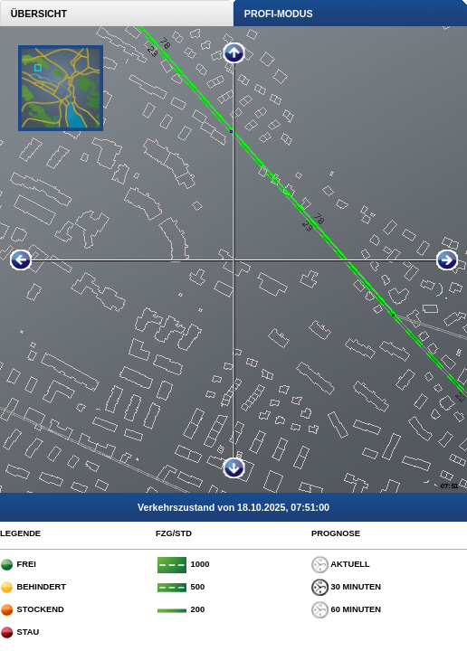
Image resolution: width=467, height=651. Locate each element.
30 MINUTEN (346, 586)
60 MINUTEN (346, 609)
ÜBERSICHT (33, 13)
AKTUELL (340, 564)
